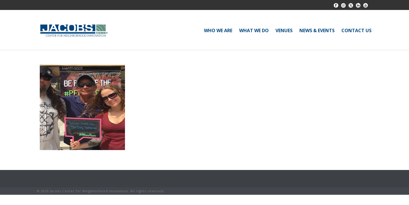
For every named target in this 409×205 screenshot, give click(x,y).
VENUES (284, 30)
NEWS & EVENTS (317, 30)
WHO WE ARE (218, 30)
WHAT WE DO (254, 30)
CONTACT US (356, 30)
